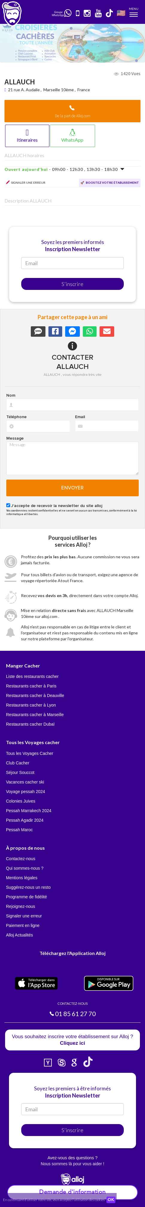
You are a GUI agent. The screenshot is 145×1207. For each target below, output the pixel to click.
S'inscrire (72, 284)
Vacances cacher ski (25, 782)
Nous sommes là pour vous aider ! (72, 1163)
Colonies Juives (20, 801)
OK (111, 1200)
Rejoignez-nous (20, 906)
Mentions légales (21, 877)
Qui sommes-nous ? (24, 868)
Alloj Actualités (19, 935)
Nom (10, 395)
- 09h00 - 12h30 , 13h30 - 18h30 (64, 169)
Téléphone (16, 417)
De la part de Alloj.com (72, 115)
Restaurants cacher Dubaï (30, 724)
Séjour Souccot (20, 772)
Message (15, 438)
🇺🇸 (121, 12)
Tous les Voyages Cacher (29, 753)
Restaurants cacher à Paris (31, 686)
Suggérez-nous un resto (28, 887)
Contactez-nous (20, 858)
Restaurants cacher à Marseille (35, 714)
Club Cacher (17, 763)
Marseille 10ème (58, 89)
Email (80, 417)
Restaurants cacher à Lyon (31, 705)
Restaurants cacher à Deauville (35, 695)
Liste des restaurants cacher (32, 676)
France (83, 89)
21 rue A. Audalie (24, 89)
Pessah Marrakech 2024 (28, 810)
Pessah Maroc (19, 829)
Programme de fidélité (26, 896)
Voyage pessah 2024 (25, 791)
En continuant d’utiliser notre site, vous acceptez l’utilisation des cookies (54, 1200)
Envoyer (72, 488)
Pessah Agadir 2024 (24, 820)
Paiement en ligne (22, 925)
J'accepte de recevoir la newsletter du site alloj (56, 506)
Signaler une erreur (24, 916)
